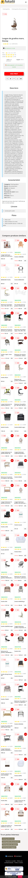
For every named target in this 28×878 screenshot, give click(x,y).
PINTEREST (18, 856)
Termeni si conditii (11, 861)
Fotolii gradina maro (8, 839)
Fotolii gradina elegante (9, 847)
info (12, 258)
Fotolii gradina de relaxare (10, 844)
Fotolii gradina (6, 9)
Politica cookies (18, 862)
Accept (20, 876)
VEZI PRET (14, 74)
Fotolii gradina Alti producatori (19, 9)
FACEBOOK (9, 856)
